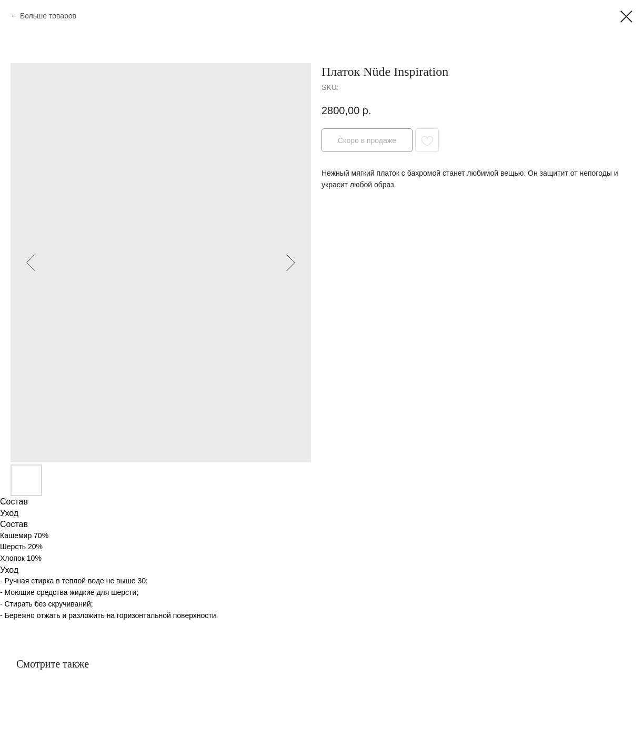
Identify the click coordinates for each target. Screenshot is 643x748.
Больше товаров (48, 16)
